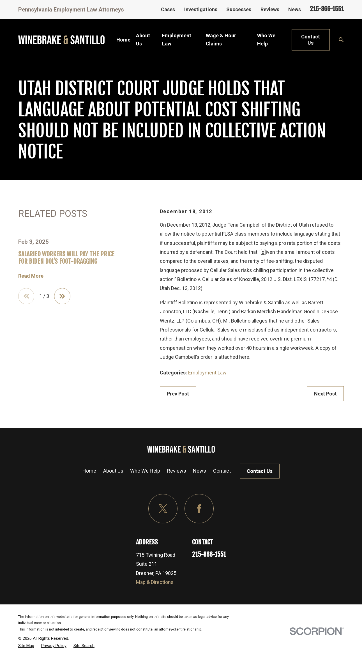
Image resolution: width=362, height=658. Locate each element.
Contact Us (310, 40)
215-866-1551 (327, 9)
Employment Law (207, 373)
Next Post (325, 394)
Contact (222, 471)
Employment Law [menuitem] (176, 40)
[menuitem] (26, 645)
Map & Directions (155, 582)
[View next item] (62, 296)
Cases (168, 9)
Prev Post (178, 394)
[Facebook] (199, 508)
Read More (30, 276)
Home (89, 471)
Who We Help (145, 471)
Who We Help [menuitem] (266, 40)
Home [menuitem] (123, 40)
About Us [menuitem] (143, 40)
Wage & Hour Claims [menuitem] (221, 40)
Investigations (200, 9)
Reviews (269, 9)
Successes (238, 9)
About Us (113, 471)
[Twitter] (163, 508)
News (294, 9)
